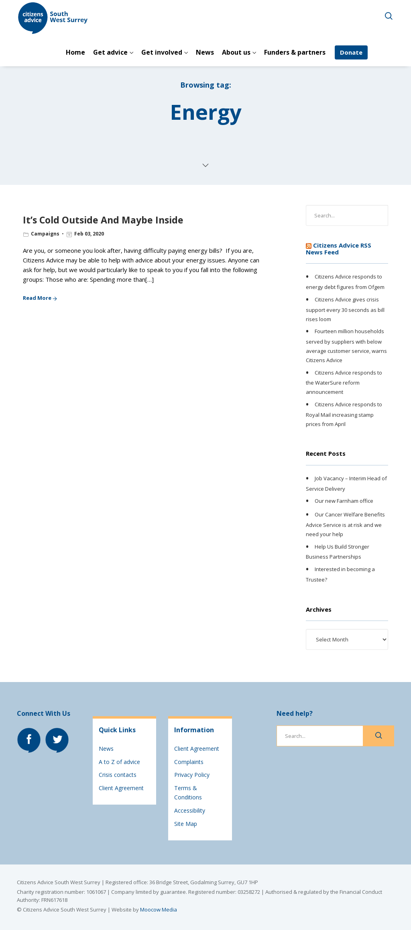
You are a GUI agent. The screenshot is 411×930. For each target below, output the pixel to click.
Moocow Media (158, 909)
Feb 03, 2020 (89, 233)
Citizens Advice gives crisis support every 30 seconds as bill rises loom (345, 309)
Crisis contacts (117, 774)
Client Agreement (121, 788)
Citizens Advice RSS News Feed (338, 248)
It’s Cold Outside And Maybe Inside (103, 219)
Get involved (161, 52)
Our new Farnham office (344, 501)
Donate (351, 52)
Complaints (188, 762)
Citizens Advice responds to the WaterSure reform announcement (344, 382)
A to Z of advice (119, 762)
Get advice (110, 52)
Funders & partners (295, 52)
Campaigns (45, 233)
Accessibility (189, 810)
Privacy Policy (192, 774)
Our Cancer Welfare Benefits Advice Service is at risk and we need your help (345, 524)
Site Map (185, 824)
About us (236, 52)
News (205, 52)
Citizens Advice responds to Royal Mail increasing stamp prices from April (344, 414)
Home (75, 52)
